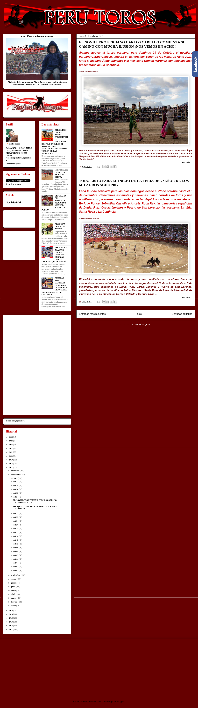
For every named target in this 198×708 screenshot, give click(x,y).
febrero (14, 602)
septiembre (16, 575)
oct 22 (16, 517)
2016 (11, 610)
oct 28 (16, 489)
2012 (11, 625)
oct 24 (16, 497)
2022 (11, 448)
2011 (11, 629)
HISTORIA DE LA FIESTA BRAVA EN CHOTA (61, 173)
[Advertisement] (30, 667)
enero (13, 605)
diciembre (15, 471)
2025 (11, 437)
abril (13, 594)
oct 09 (16, 547)
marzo (14, 598)
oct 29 (16, 485)
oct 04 (16, 563)
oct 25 (16, 493)
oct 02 (16, 570)
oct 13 (16, 540)
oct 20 (16, 525)
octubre (14, 478)
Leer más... (186, 162)
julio (13, 583)
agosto (14, 579)
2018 (11, 463)
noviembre (15, 474)
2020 (11, 456)
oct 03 (16, 566)
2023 (11, 444)
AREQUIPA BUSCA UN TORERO (60, 226)
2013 (11, 622)
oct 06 (16, 559)
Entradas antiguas (182, 314)
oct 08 (16, 551)
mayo (13, 590)
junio (13, 586)
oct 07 (16, 555)
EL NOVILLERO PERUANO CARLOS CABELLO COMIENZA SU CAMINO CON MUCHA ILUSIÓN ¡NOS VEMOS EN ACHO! (132, 44)
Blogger (120, 701)
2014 (11, 618)
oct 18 (16, 528)
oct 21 (16, 521)
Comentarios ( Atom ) (142, 324)
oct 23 (16, 513)
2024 (11, 441)
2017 (11, 467)
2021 (11, 452)
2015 (11, 614)
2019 (11, 460)
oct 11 (16, 544)
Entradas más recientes (92, 314)
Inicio (139, 314)
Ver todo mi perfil (13, 164)
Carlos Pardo (14, 144)
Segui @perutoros (13, 184)
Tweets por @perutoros (15, 421)
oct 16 (16, 536)
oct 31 (16, 481)
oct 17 (16, 532)
